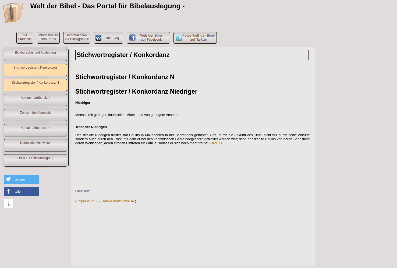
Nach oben (83, 190)
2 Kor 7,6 (216, 143)
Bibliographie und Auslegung (35, 52)
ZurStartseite (25, 37)
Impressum (85, 201)
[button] (21, 179)
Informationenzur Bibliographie (77, 37)
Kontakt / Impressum (35, 128)
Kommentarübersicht (35, 98)
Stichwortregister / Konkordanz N (35, 82)
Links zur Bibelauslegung (35, 158)
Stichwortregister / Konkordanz (35, 67)
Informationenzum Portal (48, 37)
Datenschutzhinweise (35, 143)
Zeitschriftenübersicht (35, 113)
